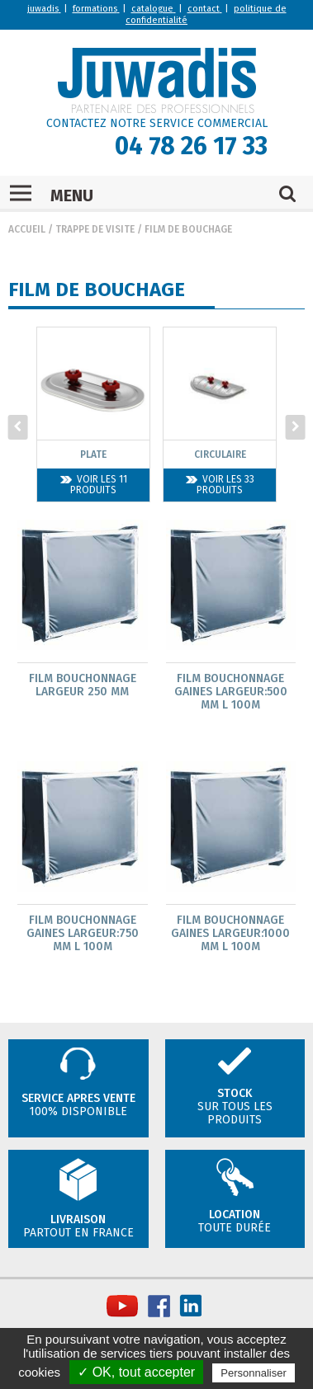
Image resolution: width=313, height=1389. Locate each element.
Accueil (26, 229)
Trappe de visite (95, 229)
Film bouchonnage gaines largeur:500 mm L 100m (230, 691)
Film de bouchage (188, 229)
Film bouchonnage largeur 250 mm (82, 684)
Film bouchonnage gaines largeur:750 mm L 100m (82, 933)
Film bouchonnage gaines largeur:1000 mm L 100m (230, 933)
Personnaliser (254, 1373)
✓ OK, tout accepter (136, 1372)
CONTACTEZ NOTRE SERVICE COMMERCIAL (157, 123)
